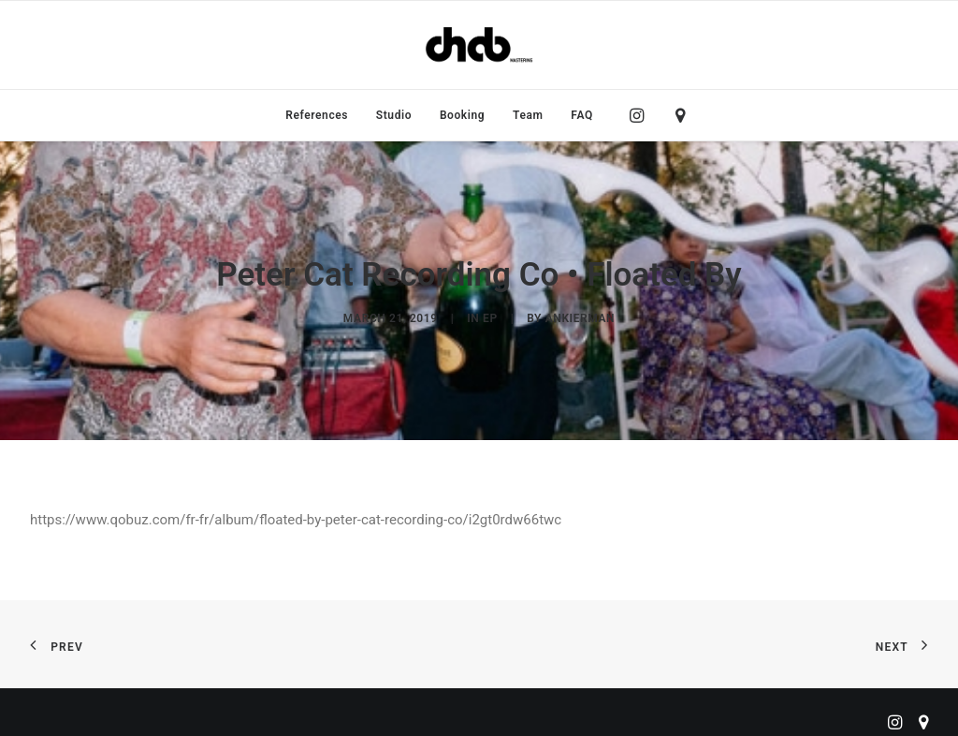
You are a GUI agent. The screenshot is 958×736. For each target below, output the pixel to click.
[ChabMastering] (479, 45)
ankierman (580, 314)
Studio (394, 115)
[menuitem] (316, 115)
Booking (462, 115)
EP (490, 314)
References (316, 115)
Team (528, 115)
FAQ (582, 115)
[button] (641, 115)
